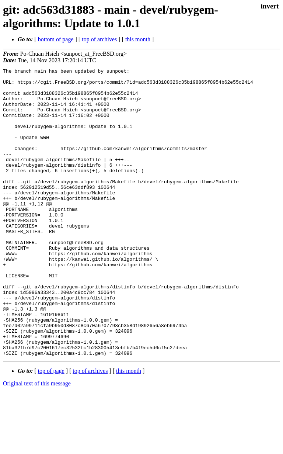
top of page (51, 428)
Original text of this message (37, 441)
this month (137, 39)
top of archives (99, 39)
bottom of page (56, 39)
